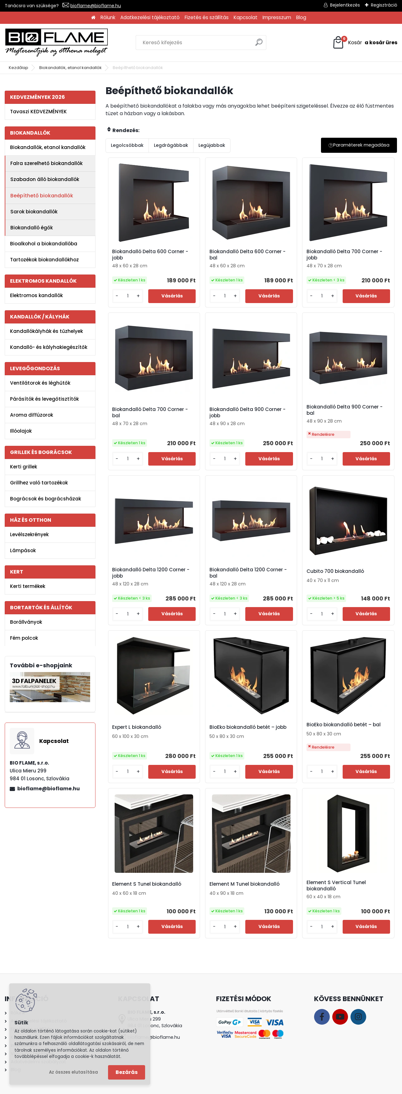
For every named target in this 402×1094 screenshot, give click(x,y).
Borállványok (26, 622)
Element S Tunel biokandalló (146, 884)
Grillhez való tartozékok (39, 482)
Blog (301, 17)
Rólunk (107, 17)
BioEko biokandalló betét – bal (344, 725)
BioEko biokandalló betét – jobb (247, 727)
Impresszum (277, 17)
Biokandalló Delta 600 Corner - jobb (150, 254)
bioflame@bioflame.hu (95, 6)
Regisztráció (384, 5)
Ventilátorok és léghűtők (40, 383)
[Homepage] (93, 18)
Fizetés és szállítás (207, 17)
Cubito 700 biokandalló (335, 571)
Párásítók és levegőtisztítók (44, 399)
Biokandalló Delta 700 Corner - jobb (344, 254)
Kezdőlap (18, 68)
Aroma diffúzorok (31, 415)
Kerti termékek (27, 586)
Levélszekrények (29, 534)
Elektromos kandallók (36, 295)
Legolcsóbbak (127, 145)
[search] (259, 45)
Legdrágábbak (171, 145)
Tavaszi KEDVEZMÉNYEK (38, 111)
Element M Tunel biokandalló (244, 884)
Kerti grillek (23, 466)
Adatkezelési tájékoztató (150, 17)
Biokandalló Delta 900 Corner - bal (345, 410)
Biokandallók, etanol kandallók (70, 68)
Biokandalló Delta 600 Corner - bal (247, 254)
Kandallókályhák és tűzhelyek (46, 331)
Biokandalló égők (31, 227)
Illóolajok (21, 431)
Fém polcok (24, 638)
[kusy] (127, 296)
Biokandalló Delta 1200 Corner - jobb (150, 573)
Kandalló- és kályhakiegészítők (48, 347)
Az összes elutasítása (73, 1072)
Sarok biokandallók (33, 211)
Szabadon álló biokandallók (44, 179)
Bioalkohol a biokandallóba (43, 243)
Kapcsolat (246, 17)
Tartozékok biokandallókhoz (44, 259)
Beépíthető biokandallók (41, 195)
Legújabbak (211, 145)
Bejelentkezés (345, 5)
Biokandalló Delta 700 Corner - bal (150, 412)
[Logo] (56, 42)
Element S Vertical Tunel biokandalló (336, 885)
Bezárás (127, 1072)
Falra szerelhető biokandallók (46, 163)
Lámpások (23, 550)
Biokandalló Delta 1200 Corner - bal (248, 573)
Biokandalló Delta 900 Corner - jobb (247, 412)
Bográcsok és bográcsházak (45, 498)
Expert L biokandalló (136, 727)
